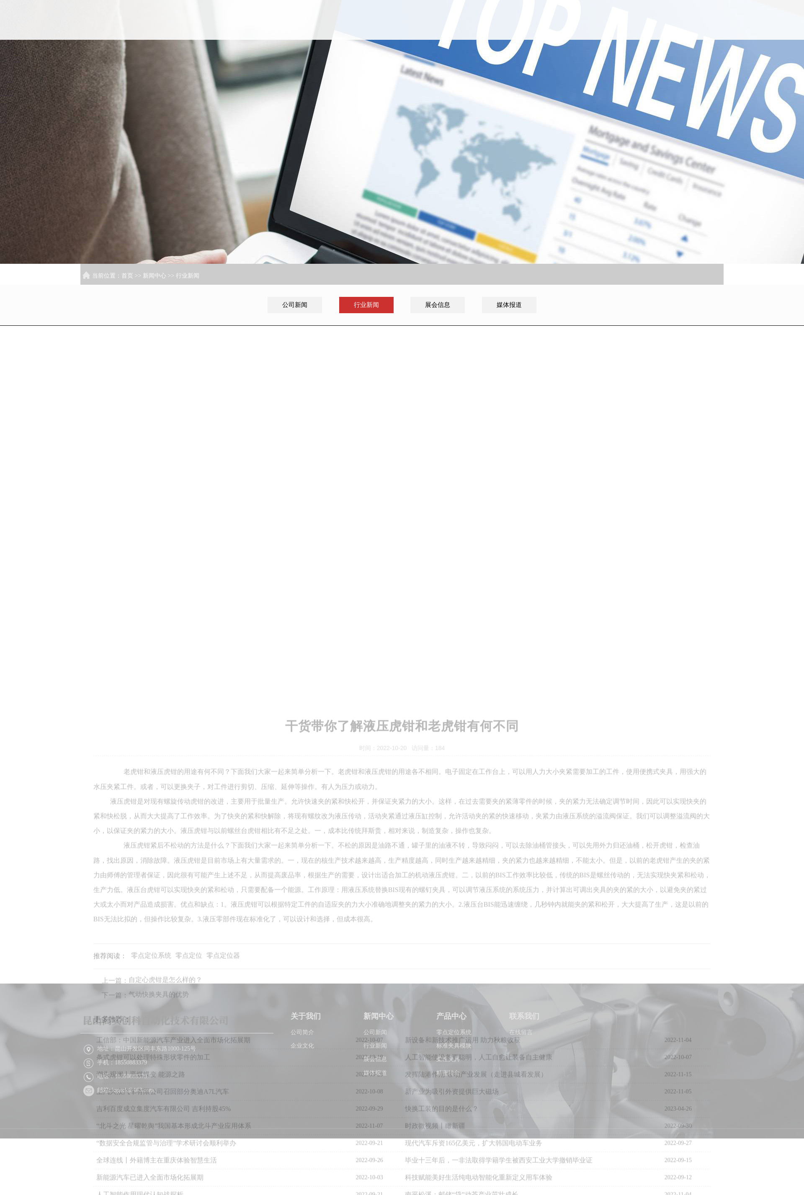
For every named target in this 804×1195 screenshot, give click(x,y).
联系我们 (697, 33)
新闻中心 (589, 33)
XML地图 (621, 1180)
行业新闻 (187, 276)
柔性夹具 (448, 1090)
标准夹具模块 (454, 1077)
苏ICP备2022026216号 (577, 1180)
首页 (480, 33)
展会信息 (437, 304)
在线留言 (521, 1063)
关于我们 (535, 33)
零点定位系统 (454, 1063)
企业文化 (302, 1077)
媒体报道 (509, 304)
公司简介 (302, 1063)
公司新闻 (294, 304)
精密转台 (448, 1104)
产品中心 (643, 33)
